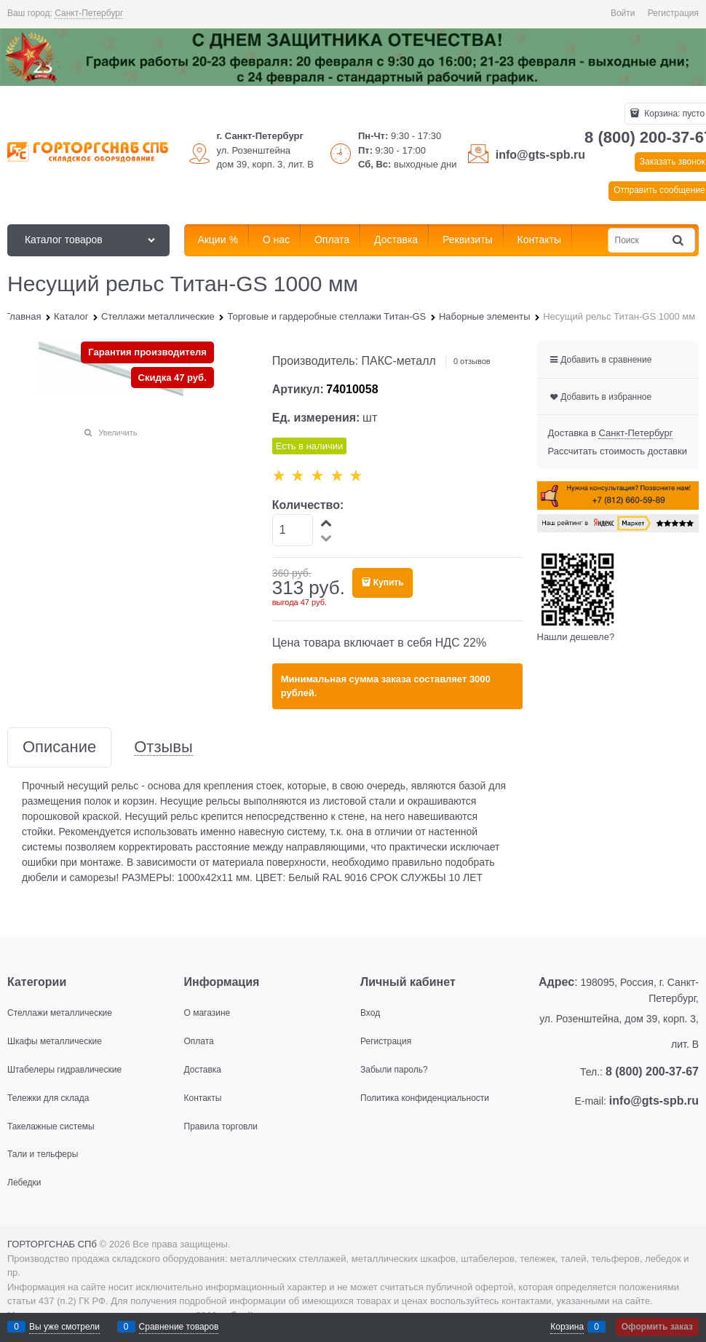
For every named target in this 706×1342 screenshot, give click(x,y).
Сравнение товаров (179, 1327)
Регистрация (673, 13)
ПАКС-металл (399, 361)
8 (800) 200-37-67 (652, 1071)
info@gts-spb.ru (540, 155)
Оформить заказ (657, 1327)
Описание (59, 747)
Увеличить (117, 432)
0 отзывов (472, 361)
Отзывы (163, 747)
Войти (623, 13)
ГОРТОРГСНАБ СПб (52, 1244)
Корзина (567, 1327)
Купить (388, 582)
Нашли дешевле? (576, 636)
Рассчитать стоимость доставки (617, 451)
